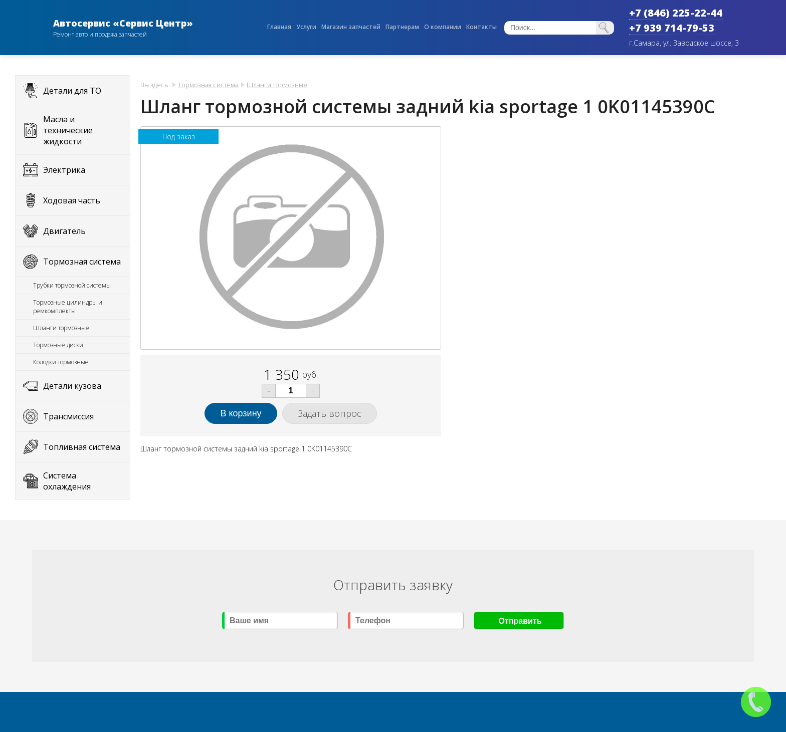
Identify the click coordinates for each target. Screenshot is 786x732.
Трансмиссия (68, 416)
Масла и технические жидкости (68, 130)
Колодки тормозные (61, 362)
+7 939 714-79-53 (671, 28)
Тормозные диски (58, 345)
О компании (442, 27)
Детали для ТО (72, 90)
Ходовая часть (71, 200)
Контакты (481, 27)
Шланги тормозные (61, 328)
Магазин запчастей (350, 27)
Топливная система (81, 446)
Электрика (64, 169)
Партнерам (402, 27)
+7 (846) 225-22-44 (675, 13)
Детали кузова (72, 385)
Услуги (306, 27)
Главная (279, 27)
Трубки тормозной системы (72, 285)
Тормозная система (82, 261)
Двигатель (64, 230)
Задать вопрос (329, 413)
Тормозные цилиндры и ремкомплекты (67, 306)
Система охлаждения (67, 481)
